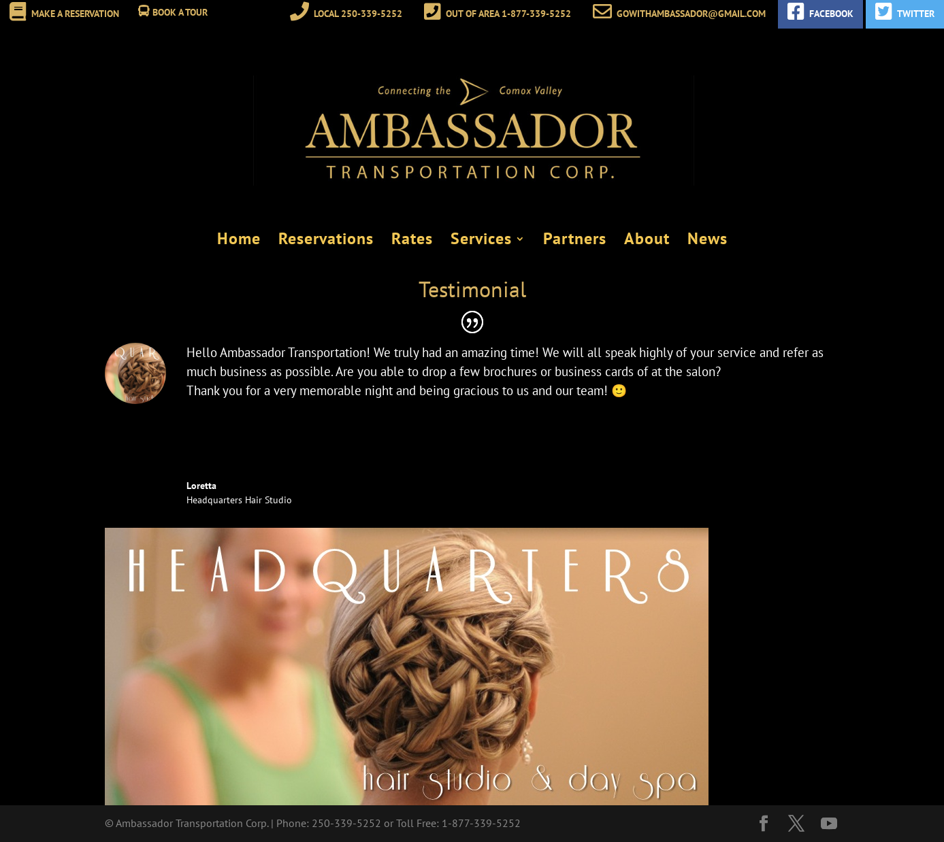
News (707, 241)
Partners (574, 241)
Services (481, 241)
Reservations (326, 241)
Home (239, 241)
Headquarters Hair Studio (239, 500)
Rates (412, 241)
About (647, 241)
